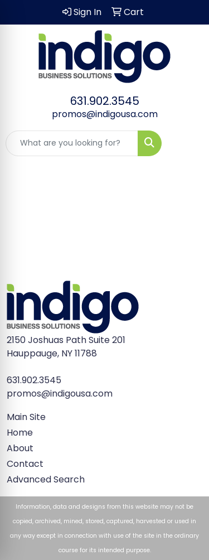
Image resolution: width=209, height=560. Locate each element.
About (20, 448)
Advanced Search (46, 479)
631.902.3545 (104, 101)
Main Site (26, 417)
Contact (25, 463)
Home (20, 432)
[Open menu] (187, 143)
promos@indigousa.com (105, 114)
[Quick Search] (72, 143)
